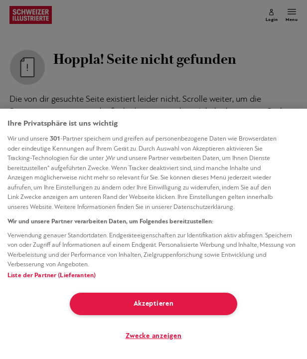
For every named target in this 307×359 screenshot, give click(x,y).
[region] (153, 234)
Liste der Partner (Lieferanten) (51, 275)
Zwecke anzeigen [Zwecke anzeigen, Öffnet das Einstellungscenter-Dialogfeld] (154, 336)
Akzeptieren (154, 304)
